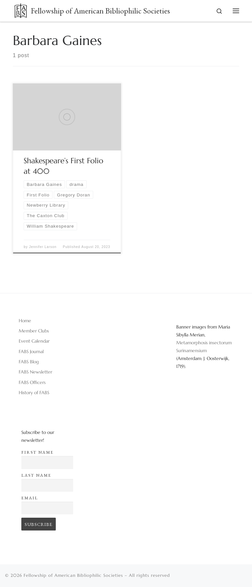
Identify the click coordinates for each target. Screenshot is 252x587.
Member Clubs (34, 331)
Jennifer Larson (42, 247)
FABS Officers (32, 382)
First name (37, 452)
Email (29, 498)
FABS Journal (31, 351)
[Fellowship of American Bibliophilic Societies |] (21, 9)
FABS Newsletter (35, 372)
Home (25, 321)
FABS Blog (29, 362)
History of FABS (34, 392)
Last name (36, 475)
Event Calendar (34, 341)
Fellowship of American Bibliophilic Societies (73, 575)
